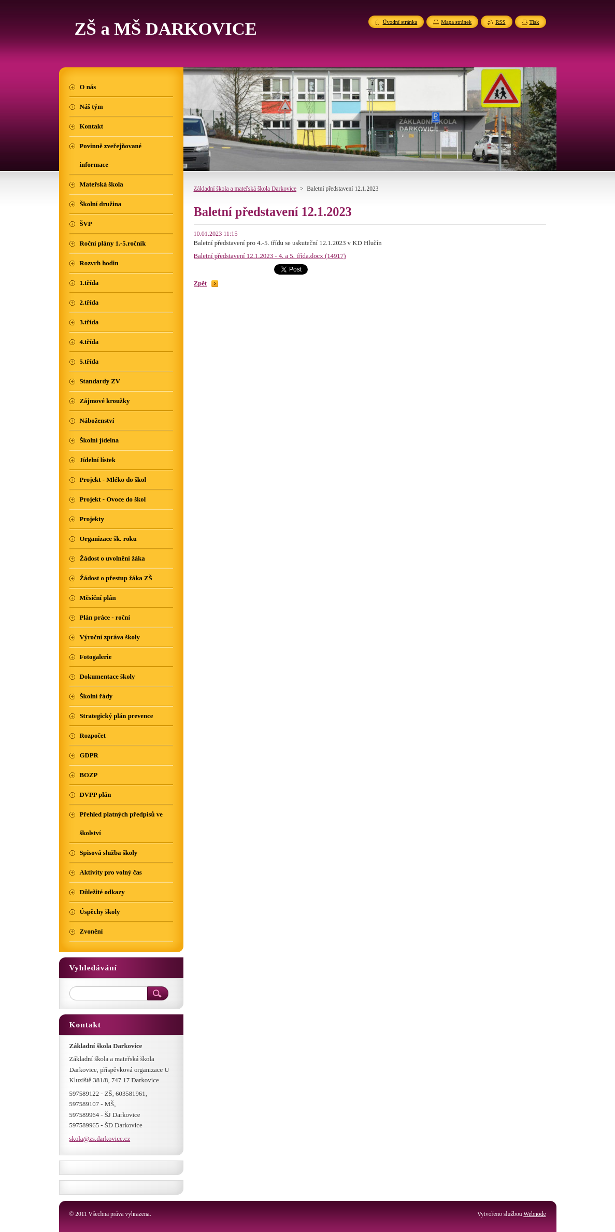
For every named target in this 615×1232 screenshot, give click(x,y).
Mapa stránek (456, 22)
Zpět (200, 283)
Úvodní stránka (400, 22)
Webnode (534, 1214)
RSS (500, 22)
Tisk (534, 22)
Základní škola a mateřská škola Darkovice (245, 188)
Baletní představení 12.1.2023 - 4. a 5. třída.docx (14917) (270, 256)
